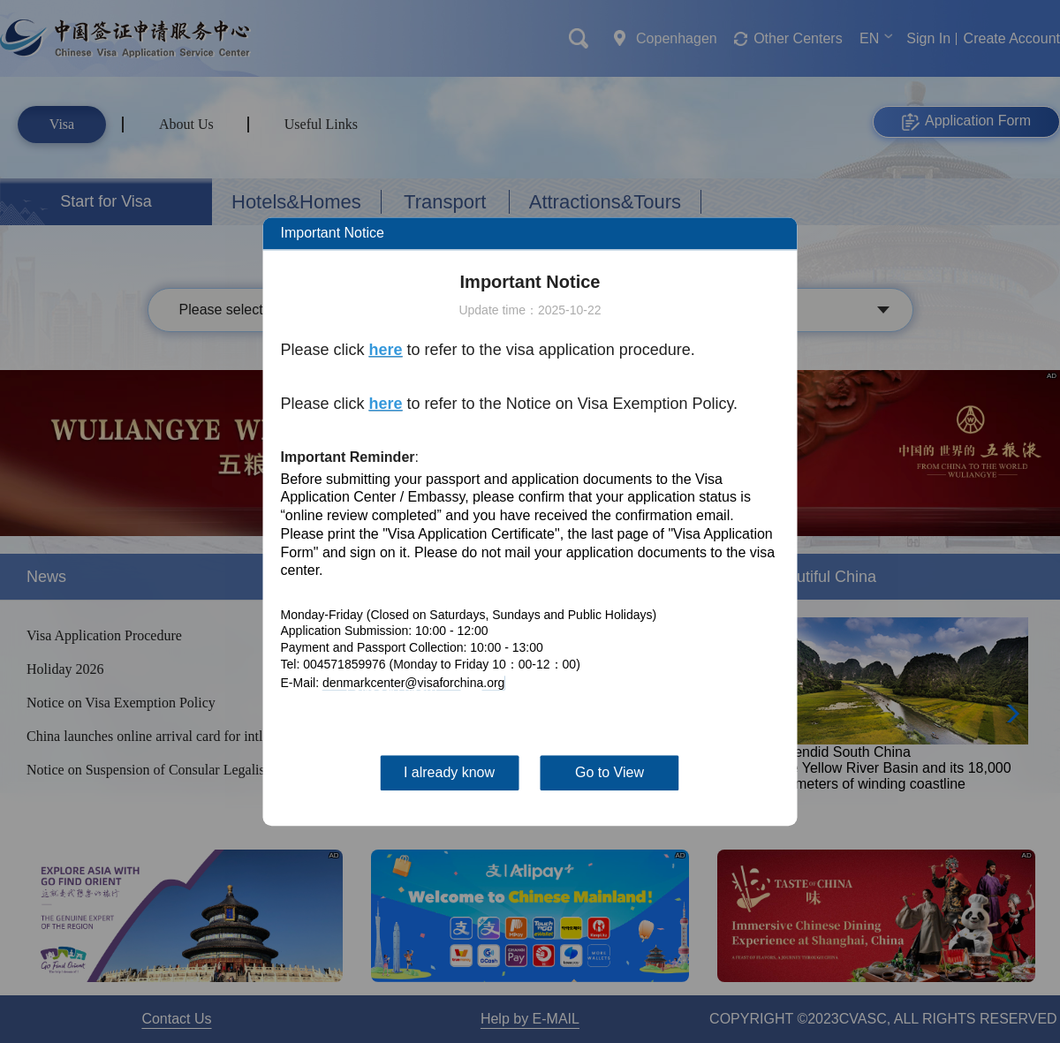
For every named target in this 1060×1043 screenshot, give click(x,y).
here (386, 350)
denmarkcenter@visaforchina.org (413, 683)
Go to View (609, 772)
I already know (449, 772)
